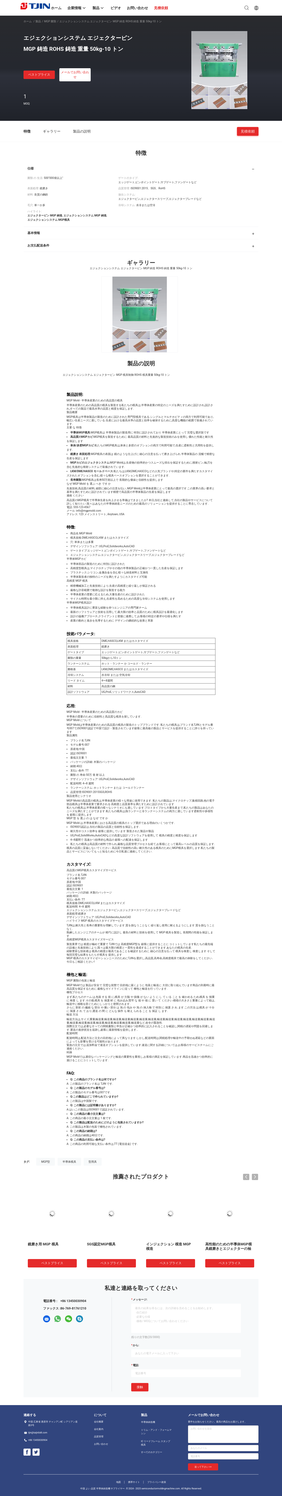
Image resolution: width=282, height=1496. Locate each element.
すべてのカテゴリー (151, 1452)
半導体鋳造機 (148, 1422)
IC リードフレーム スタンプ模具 (155, 1443)
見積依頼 (248, 131)
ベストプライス (39, 74)
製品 (38, 21)
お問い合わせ (101, 1444)
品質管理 (98, 1436)
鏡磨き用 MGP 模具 (43, 1244)
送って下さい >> (203, 1467)
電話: (136, 1365)
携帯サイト (134, 1482)
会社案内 (98, 1429)
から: (136, 1345)
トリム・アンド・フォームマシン (156, 1432)
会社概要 (98, 1421)
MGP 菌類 (50, 21)
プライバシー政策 (156, 1482)
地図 (118, 1482)
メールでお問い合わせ (75, 74)
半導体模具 (69, 1161)
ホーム (28, 21)
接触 (140, 1387)
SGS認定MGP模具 (101, 1244)
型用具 (93, 1161)
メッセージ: (140, 1299)
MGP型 (45, 1161)
